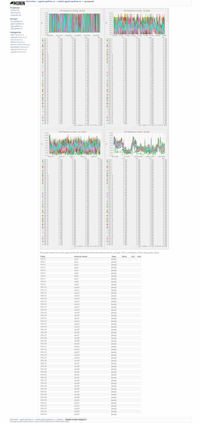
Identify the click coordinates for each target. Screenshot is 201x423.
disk (12, 35)
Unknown (14, 15)
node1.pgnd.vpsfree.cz (70, 1)
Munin (31, 421)
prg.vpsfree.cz (16, 26)
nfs (12, 40)
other (13, 42)
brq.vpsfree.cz (16, 21)
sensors (14, 49)
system (14, 52)
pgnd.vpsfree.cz (47, 1)
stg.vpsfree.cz (16, 29)
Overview (31, 1)
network (14, 37)
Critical (13, 10)
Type (114, 256)
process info (16, 45)
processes (15, 47)
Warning (14, 13)
